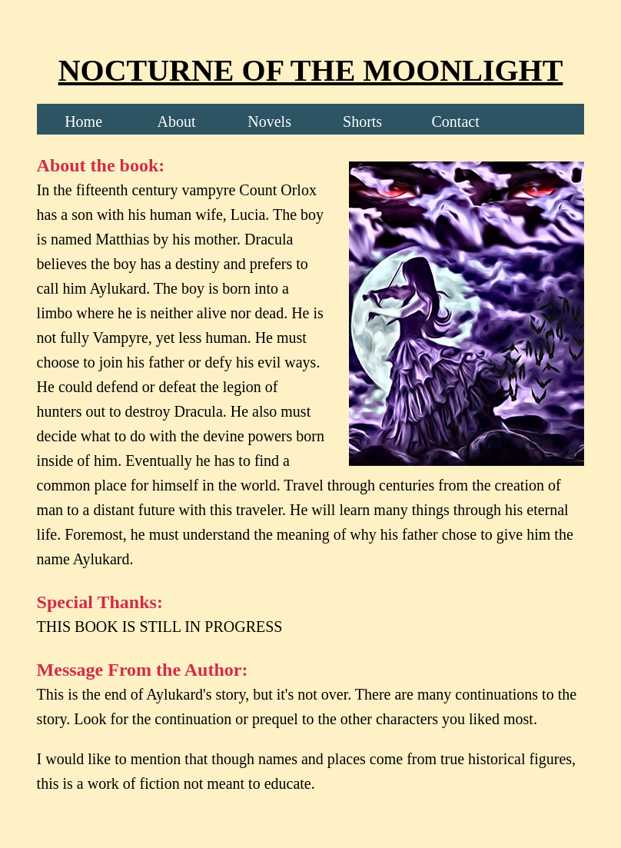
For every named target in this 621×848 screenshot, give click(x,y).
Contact (455, 121)
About (177, 121)
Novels (269, 121)
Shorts (362, 121)
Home (83, 121)
